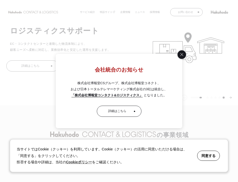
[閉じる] (181, 54)
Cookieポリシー (79, 162)
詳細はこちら (117, 111)
